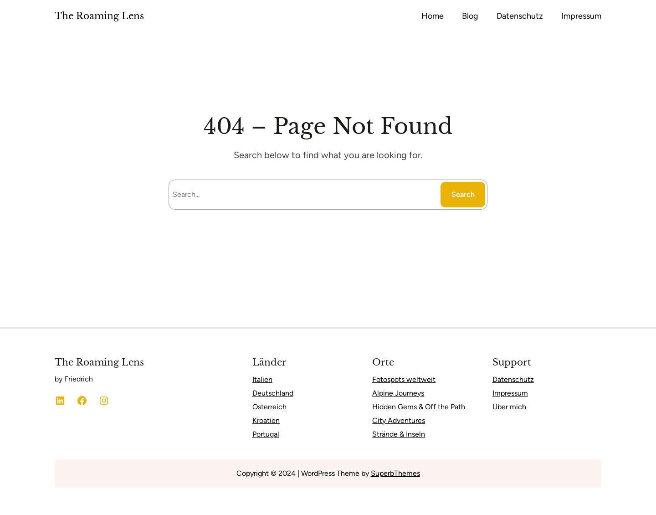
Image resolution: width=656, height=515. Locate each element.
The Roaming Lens (99, 15)
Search (463, 194)
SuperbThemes (395, 473)
